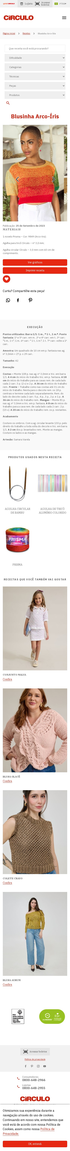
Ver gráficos (35, 262)
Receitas (26, 33)
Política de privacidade (35, 1059)
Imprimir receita (35, 270)
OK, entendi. (35, 1144)
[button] (17, 178)
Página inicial (9, 33)
